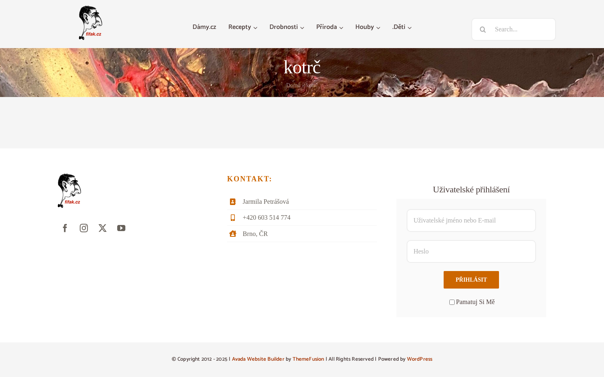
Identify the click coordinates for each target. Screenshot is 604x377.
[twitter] (102, 228)
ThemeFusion (308, 359)
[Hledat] (482, 29)
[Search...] (513, 29)
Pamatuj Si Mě (472, 301)
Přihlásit (471, 280)
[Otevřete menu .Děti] (410, 27)
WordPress (420, 359)
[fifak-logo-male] (90, 8)
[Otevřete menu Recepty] (256, 27)
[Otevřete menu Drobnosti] (303, 27)
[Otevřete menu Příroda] (342, 27)
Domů (293, 85)
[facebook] (65, 228)
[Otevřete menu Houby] (379, 27)
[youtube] (121, 228)
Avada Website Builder (258, 359)
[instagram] (84, 228)
